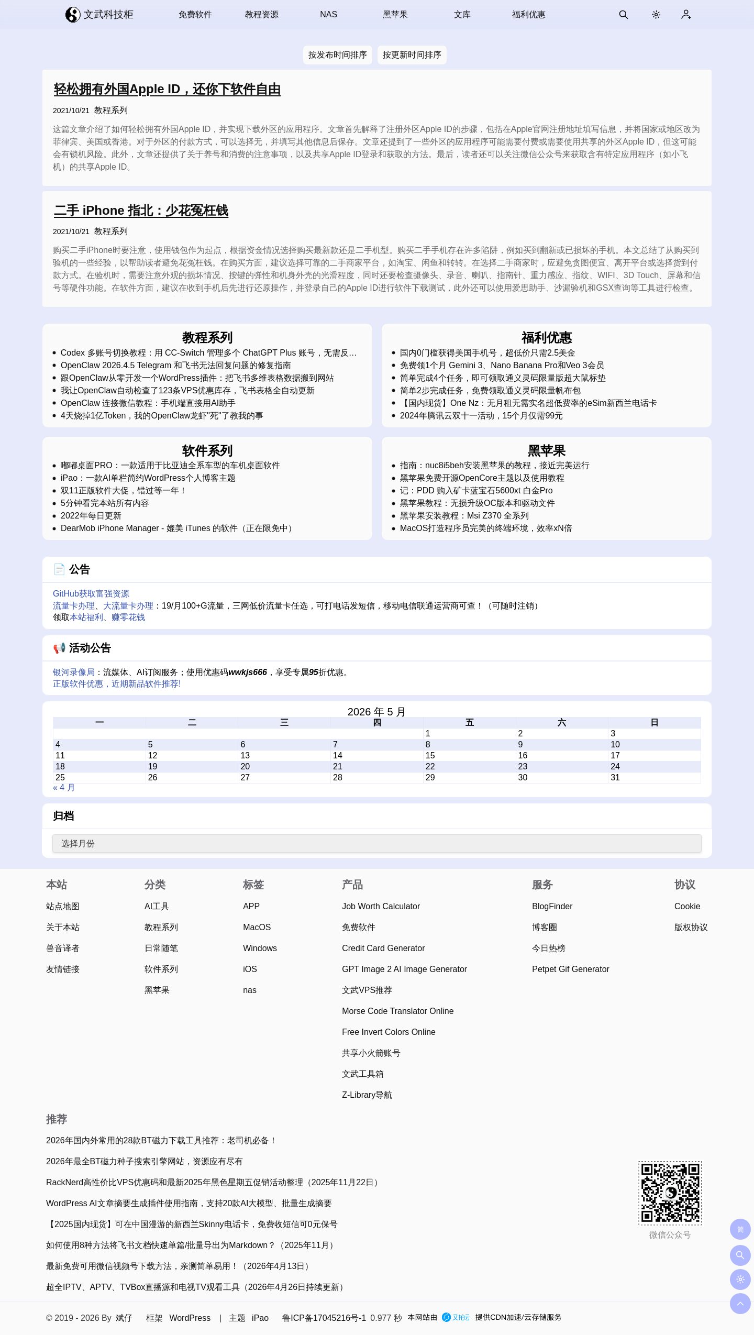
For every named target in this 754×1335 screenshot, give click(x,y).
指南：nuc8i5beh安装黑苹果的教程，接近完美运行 (495, 465)
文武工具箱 (363, 1073)
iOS (250, 969)
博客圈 (544, 927)
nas (250, 990)
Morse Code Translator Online (397, 1011)
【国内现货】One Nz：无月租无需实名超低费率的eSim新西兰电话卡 (528, 403)
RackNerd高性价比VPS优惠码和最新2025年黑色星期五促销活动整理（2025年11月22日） (214, 1182)
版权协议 (691, 927)
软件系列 (161, 969)
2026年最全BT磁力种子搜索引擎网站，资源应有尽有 (144, 1161)
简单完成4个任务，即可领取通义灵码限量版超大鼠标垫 (503, 378)
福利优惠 (529, 14)
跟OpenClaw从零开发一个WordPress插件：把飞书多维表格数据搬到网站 (197, 378)
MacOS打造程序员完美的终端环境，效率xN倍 (486, 528)
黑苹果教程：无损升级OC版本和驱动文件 (477, 503)
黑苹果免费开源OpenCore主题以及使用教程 (482, 478)
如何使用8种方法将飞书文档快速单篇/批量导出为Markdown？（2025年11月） (192, 1245)
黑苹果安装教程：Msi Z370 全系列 (464, 516)
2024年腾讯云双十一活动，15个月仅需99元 (481, 416)
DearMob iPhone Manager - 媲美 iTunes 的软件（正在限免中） (178, 528)
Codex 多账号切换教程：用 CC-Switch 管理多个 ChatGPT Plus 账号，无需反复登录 (209, 353)
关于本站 (63, 927)
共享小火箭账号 (371, 1053)
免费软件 (195, 14)
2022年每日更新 (91, 516)
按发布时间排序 (337, 54)
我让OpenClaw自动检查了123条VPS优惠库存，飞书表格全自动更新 (188, 391)
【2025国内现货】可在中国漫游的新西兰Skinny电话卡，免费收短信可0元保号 (192, 1224)
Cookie (687, 906)
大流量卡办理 (128, 605)
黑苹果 (395, 14)
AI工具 (157, 906)
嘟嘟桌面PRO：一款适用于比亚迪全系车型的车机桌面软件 (170, 465)
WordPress (189, 1318)
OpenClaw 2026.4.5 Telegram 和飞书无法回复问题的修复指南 (176, 365)
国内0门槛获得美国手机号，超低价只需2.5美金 (487, 353)
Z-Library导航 (367, 1094)
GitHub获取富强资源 (91, 593)
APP (251, 906)
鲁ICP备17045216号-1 (324, 1318)
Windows (260, 948)
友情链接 (63, 969)
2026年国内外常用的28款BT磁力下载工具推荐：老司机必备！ (162, 1140)
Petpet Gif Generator (570, 969)
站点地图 (63, 906)
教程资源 (262, 14)
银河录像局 (74, 672)
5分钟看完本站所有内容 (105, 503)
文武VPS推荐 (367, 990)
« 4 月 (64, 787)
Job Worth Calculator (381, 906)
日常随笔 (161, 948)
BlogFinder (552, 906)
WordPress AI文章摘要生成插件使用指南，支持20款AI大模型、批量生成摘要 (189, 1203)
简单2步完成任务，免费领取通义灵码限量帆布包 (490, 391)
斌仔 (124, 1318)
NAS (328, 14)
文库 (462, 14)
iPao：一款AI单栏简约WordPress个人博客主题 (148, 478)
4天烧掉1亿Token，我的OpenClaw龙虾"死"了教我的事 (162, 416)
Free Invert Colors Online (389, 1032)
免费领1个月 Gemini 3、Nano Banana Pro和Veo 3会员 (502, 365)
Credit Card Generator (383, 948)
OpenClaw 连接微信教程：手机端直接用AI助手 (148, 403)
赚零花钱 (128, 617)
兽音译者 (63, 948)
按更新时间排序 (412, 54)
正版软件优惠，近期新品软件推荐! (117, 683)
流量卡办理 (74, 605)
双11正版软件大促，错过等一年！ (124, 491)
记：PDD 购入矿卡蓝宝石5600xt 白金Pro (476, 491)
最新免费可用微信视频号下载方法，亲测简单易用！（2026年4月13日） (179, 1266)
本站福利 (86, 617)
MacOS (257, 927)
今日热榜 (549, 948)
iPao (260, 1318)
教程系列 (111, 110)
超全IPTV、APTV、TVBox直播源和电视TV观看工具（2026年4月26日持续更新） (197, 1287)
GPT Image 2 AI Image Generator (404, 969)
